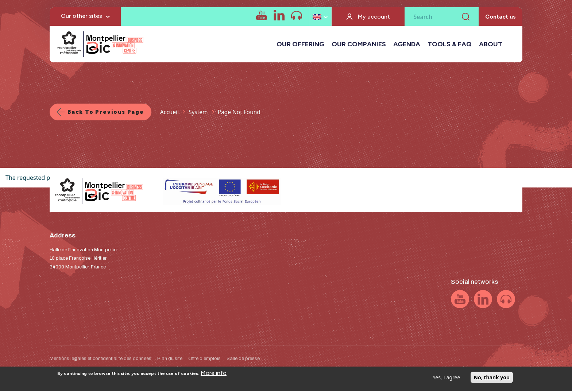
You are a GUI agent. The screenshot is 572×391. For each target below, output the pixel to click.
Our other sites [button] (81, 15)
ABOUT (490, 44)
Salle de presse (243, 358)
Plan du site (169, 358)
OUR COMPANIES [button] (359, 44)
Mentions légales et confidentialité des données (100, 358)
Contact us (500, 16)
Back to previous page (105, 112)
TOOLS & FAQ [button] (450, 44)
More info (214, 375)
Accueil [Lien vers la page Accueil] (169, 112)
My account (374, 16)
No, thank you (492, 379)
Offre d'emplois (204, 358)
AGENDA (406, 44)
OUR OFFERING (300, 44)
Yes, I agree (446, 379)
